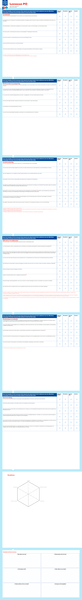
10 (26, 274)
